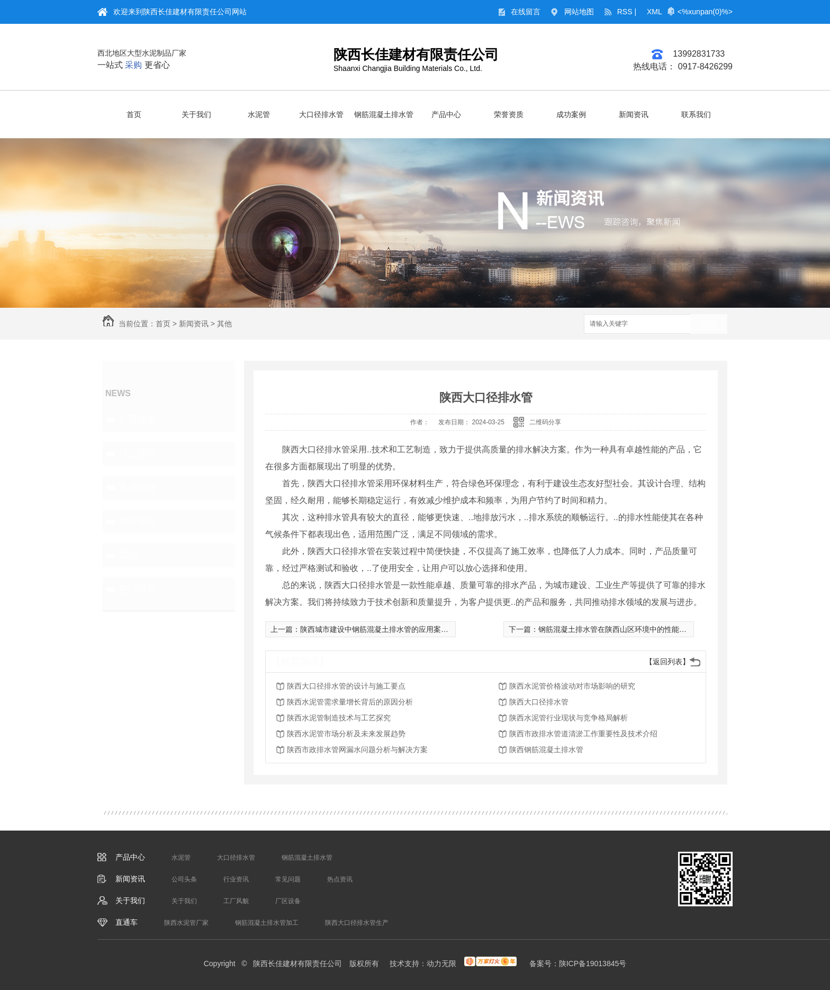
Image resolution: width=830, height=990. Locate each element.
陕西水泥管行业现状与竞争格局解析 (568, 717)
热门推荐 (138, 589)
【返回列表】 (667, 661)
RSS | (626, 11)
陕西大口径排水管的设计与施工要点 (346, 686)
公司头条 (138, 419)
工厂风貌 (236, 901)
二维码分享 (545, 422)
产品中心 (446, 114)
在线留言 (525, 11)
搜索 (708, 324)
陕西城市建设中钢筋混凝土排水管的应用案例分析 (381, 629)
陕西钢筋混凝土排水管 (546, 749)
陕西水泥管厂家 (186, 922)
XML (654, 11)
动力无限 (441, 963)
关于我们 (196, 114)
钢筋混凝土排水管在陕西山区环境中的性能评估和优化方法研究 (642, 629)
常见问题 (138, 487)
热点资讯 (138, 521)
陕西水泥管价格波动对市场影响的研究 (572, 686)
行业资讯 (138, 453)
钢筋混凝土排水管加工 (267, 922)
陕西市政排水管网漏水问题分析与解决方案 (357, 749)
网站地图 (579, 11)
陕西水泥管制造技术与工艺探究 (339, 717)
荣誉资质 (509, 114)
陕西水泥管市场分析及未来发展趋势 (346, 733)
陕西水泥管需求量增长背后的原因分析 (350, 702)
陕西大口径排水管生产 (357, 922)
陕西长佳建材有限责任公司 (416, 54)
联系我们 (696, 114)
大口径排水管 (321, 114)
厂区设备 (288, 901)
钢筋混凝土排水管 (383, 114)
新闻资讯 (633, 114)
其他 (224, 323)
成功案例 (571, 114)
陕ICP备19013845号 (593, 963)
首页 (134, 114)
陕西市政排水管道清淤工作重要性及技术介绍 (583, 733)
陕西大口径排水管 (539, 702)
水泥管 (259, 114)
